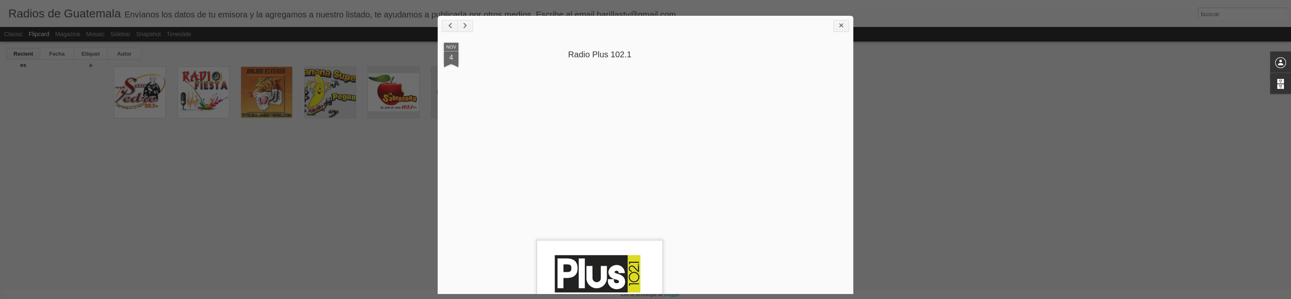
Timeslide (179, 34)
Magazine (68, 34)
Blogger (672, 294)
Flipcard (39, 34)
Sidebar (121, 34)
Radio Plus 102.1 (599, 54)
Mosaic (95, 34)
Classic (13, 34)
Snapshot (148, 34)
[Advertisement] (801, 173)
